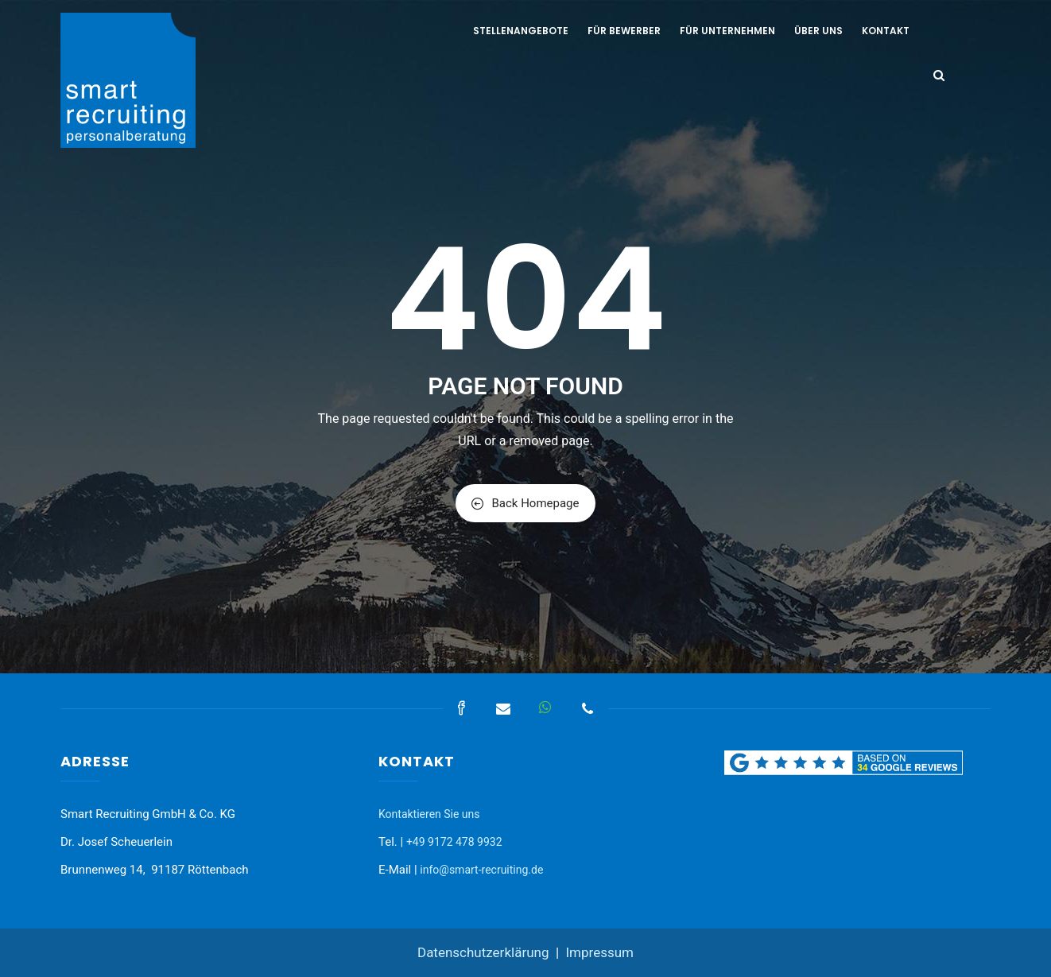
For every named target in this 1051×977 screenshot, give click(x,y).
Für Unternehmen (727, 30)
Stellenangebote (520, 30)
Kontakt (885, 30)
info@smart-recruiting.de (481, 869)
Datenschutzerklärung (483, 952)
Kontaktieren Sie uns (429, 814)
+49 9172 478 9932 (454, 841)
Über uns (818, 30)
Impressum (599, 952)
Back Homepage (525, 503)
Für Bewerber (624, 30)
